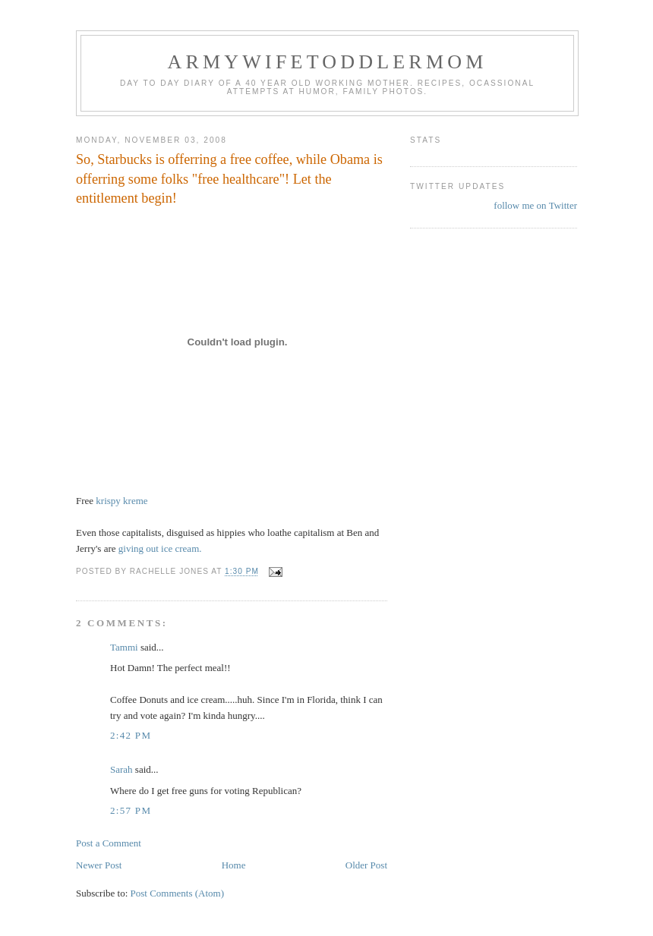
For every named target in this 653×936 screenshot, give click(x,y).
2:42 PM (130, 735)
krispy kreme (121, 500)
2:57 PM (130, 810)
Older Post (366, 865)
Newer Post (98, 865)
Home (234, 865)
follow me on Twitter (535, 205)
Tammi (124, 647)
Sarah (121, 769)
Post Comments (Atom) (178, 893)
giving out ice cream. (160, 548)
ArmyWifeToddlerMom (327, 62)
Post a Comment (108, 843)
